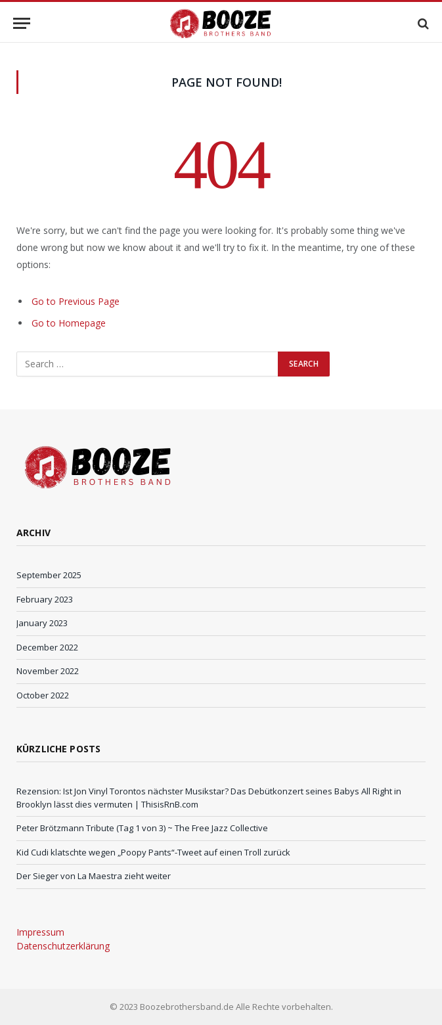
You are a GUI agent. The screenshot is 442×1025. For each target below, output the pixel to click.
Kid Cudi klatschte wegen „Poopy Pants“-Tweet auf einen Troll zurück (153, 852)
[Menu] (21, 23)
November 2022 (47, 671)
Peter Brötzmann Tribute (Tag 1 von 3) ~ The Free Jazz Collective (142, 828)
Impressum (40, 932)
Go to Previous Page (76, 301)
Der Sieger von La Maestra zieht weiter (93, 876)
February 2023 (44, 599)
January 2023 (42, 623)
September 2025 (48, 575)
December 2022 (47, 647)
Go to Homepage (69, 323)
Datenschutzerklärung (63, 946)
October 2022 (42, 695)
